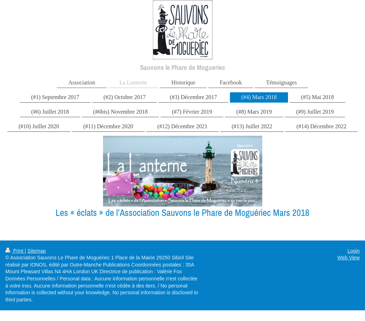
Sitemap (36, 251)
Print (15, 251)
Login (354, 251)
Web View (348, 257)
